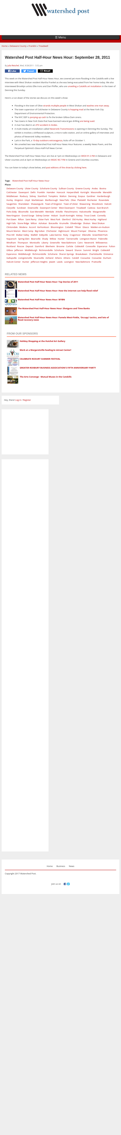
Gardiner (91, 196)
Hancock (61, 192)
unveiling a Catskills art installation (84, 86)
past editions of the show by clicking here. (66, 167)
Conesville (91, 246)
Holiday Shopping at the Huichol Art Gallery (42, 341)
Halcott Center (13, 261)
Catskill (75, 257)
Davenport (23, 192)
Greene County (82, 188)
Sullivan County (66, 188)
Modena (23, 227)
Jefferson (18, 250)
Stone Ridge (23, 223)
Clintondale (12, 227)
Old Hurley (77, 219)
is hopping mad (75, 109)
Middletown (12, 196)
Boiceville (53, 223)
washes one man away (98, 105)
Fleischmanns (71, 211)
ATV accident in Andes (46, 124)
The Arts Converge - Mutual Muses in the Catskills (46, 376)
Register (27, 399)
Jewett (52, 261)
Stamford (42, 196)
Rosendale (104, 200)
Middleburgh (31, 250)
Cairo (80, 242)
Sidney (32, 196)
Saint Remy (31, 219)
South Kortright (67, 215)
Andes (95, 188)
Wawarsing (85, 203)
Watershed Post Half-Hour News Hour (30, 180)
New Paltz (64, 200)
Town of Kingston (53, 203)
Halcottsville (85, 211)
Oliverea (92, 231)
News (71, 866)
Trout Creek (90, 215)
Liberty (45, 242)
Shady (45, 238)
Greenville (55, 242)
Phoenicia (102, 231)
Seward (69, 250)
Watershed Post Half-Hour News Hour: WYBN (41, 299)
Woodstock (97, 203)
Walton (63, 196)
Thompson (22, 242)
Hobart (54, 215)
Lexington (69, 261)
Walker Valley (22, 234)
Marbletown (37, 200)
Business (60, 866)
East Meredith (37, 211)
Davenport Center (48, 207)
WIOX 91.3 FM (88, 155)
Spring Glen (23, 238)
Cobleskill (79, 246)
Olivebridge (75, 223)
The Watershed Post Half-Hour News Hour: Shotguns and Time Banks (54, 308)
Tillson (78, 227)
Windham (11, 242)
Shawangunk (37, 203)
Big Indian (40, 231)
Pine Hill (10, 234)
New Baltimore (68, 242)
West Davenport (67, 207)
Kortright (84, 192)
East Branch (103, 207)
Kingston (19, 200)
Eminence (108, 254)
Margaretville (99, 211)
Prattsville (96, 261)
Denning (72, 196)
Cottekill (69, 227)
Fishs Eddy (11, 211)
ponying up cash (38, 117)
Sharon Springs (66, 254)
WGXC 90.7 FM (58, 159)
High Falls (11, 223)
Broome (60, 246)
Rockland (10, 246)
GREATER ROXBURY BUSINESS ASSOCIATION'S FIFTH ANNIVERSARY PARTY (58, 367)
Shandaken (23, 203)
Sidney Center (43, 215)
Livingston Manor (88, 238)
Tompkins (53, 196)
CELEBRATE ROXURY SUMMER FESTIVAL (40, 358)
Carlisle (69, 246)
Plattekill (81, 200)
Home (5, 45)
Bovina (102, 188)
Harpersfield (73, 192)
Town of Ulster (71, 203)
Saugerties (11, 203)
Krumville (64, 223)
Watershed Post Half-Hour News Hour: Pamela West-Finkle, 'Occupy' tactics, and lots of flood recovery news (63, 318)
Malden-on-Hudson (100, 227)
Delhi (32, 192)
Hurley (9, 200)
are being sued (87, 121)
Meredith (107, 192)
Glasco (85, 227)
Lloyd (27, 200)
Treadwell (43, 45)
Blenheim (50, 246)
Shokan (86, 223)
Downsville (33, 207)
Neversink (89, 242)
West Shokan (98, 223)
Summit (87, 250)
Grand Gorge (28, 215)
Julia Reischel (13, 65)
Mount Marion (13, 231)
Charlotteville (95, 254)
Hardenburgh (103, 196)
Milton (34, 223)
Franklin (33, 45)
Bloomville (23, 211)
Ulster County (31, 188)
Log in (18, 399)
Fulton (112, 246)
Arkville (59, 211)
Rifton (21, 219)
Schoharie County (48, 188)
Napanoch (11, 238)
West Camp (27, 231)
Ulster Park (43, 219)
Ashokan (43, 223)
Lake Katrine (56, 234)
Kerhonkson (43, 227)
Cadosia (91, 207)
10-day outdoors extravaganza (47, 140)
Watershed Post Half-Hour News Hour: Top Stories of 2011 (48, 281)
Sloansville (39, 257)
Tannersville (72, 238)
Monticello (35, 242)
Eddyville (43, 234)
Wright (96, 250)
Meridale (49, 211)
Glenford (66, 219)
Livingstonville (25, 257)
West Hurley (90, 219)
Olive (73, 200)
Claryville (10, 207)
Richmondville (46, 250)
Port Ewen (11, 219)
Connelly (101, 215)
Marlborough (51, 200)
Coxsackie (85, 257)
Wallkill (34, 234)
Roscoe (20, 246)
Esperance (102, 246)
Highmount (63, 231)
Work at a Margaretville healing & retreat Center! (45, 350)
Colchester (11, 192)
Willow (53, 238)
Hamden (51, 192)
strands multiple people (54, 105)
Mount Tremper (79, 231)
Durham (107, 257)
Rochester (92, 200)
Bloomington (57, 227)
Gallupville (11, 257)
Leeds (60, 261)
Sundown (21, 207)
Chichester (51, 231)
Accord (32, 227)
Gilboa (9, 250)
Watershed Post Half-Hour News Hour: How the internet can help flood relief (58, 290)
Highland (102, 219)
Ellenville (86, 234)
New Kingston (13, 215)
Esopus (81, 196)
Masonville (96, 192)
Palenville (102, 238)
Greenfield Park (100, 234)
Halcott (107, 203)
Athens (58, 257)
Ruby (65, 234)
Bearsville (35, 238)
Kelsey (79, 215)
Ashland (49, 257)
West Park (55, 219)
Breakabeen (81, 254)
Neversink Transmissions (62, 128)
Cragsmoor (75, 234)
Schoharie (59, 250)
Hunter (61, 238)
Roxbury (24, 196)
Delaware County (18, 45)
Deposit (29, 246)
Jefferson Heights (39, 261)
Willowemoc (102, 242)
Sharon (78, 250)
